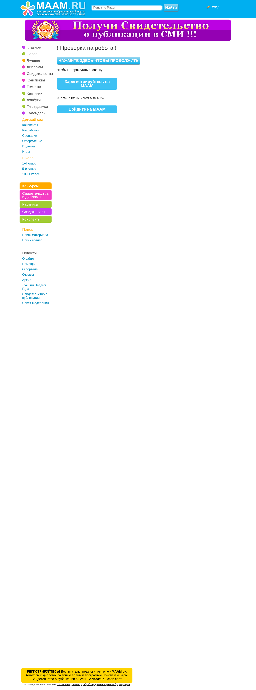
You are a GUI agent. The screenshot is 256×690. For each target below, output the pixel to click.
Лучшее (33, 60)
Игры (26, 151)
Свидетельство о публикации (34, 295)
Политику (77, 684)
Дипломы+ (36, 67)
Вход (214, 7)
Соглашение (63, 684)
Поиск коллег (32, 240)
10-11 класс (31, 174)
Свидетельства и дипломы (35, 195)
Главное (34, 47)
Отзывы (28, 274)
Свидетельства (40, 73)
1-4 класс (29, 163)
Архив (26, 280)
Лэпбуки (34, 100)
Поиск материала (35, 235)
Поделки (28, 146)
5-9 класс (29, 169)
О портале (30, 269)
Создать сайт (33, 212)
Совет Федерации (35, 303)
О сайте (28, 258)
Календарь (36, 113)
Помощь (28, 264)
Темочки (34, 87)
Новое (32, 54)
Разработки (30, 130)
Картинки (34, 93)
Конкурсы (30, 186)
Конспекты (36, 80)
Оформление (32, 141)
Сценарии (29, 135)
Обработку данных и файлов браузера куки (106, 684)
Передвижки (37, 106)
